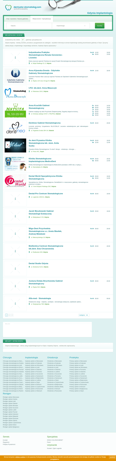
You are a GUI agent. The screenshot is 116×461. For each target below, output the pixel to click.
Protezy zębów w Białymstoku (79, 380)
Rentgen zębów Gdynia (10, 420)
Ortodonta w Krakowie (54, 363)
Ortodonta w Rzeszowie (54, 391)
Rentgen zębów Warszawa (11, 397)
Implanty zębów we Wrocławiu (34, 365)
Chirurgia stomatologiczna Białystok (13, 386)
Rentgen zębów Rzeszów (10, 418)
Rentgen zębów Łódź (9, 401)
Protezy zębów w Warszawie (78, 361)
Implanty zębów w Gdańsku (33, 369)
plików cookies (20, 457)
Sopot (42, 151)
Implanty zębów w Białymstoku (34, 378)
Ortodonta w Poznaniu (54, 376)
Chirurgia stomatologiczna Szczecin (13, 378)
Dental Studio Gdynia (38, 263)
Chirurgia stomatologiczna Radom (13, 391)
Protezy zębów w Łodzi (76, 365)
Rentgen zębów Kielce (9, 425)
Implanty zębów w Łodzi (32, 367)
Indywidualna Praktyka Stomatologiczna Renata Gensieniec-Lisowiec (46, 55)
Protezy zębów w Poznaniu (78, 369)
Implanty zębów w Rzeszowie (34, 389)
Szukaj (99, 26)
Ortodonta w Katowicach (54, 378)
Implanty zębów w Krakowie (33, 363)
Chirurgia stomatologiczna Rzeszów (14, 380)
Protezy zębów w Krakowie (78, 363)
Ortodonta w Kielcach (53, 389)
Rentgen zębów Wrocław (10, 405)
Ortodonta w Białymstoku (54, 384)
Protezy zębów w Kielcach (77, 386)
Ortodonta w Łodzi (52, 367)
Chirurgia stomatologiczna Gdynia (13, 384)
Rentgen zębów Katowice (10, 414)
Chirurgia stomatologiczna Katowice (14, 374)
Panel (49, 442)
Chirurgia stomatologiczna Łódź (12, 365)
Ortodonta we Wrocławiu (54, 365)
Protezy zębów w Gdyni (77, 391)
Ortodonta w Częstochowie (55, 382)
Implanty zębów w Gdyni (32, 382)
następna (82, 315)
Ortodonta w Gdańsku (54, 369)
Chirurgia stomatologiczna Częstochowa (15, 382)
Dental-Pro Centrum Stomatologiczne (46, 193)
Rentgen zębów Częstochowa (12, 422)
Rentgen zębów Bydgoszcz (11, 427)
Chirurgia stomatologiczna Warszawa (14, 361)
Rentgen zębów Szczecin (10, 408)
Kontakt (5, 440)
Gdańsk (58, 114)
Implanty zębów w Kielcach (33, 384)
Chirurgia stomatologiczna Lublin (13, 376)
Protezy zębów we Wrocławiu (78, 367)
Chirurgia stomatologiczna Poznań (13, 369)
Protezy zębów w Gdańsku (78, 372)
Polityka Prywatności (9, 444)
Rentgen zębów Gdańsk (10, 403)
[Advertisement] (47, 330)
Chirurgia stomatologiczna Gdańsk (13, 372)
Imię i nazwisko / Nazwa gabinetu (17, 19)
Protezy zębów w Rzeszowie (78, 384)
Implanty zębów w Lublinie (33, 380)
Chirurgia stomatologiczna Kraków (13, 363)
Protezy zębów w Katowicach (78, 378)
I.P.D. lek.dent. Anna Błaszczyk (43, 88)
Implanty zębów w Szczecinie (34, 374)
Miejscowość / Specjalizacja (42, 19)
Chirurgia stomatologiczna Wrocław (13, 367)
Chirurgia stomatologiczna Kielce (13, 389)
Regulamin (6, 442)
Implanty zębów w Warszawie (34, 361)
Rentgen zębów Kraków (10, 399)
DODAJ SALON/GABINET (55, 440)
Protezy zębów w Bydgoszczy (78, 389)
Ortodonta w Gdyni (53, 380)
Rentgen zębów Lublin (9, 410)
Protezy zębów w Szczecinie (78, 376)
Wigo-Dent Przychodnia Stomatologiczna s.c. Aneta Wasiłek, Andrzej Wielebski (45, 231)
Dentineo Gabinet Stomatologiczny (45, 123)
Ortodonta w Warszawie (54, 361)
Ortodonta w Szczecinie (54, 374)
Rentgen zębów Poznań (10, 412)
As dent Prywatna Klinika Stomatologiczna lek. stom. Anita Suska (44, 143)
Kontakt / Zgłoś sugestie (54, 448)
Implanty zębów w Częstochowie (35, 386)
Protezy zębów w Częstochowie (79, 382)
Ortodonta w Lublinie (53, 372)
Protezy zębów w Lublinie (77, 374)
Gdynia (49, 63)
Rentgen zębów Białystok (10, 416)
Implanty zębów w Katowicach (34, 376)
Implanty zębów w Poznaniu (33, 372)
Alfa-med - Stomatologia (40, 298)
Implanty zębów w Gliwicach (33, 391)
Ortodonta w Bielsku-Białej (55, 386)
